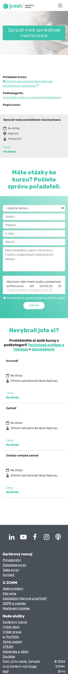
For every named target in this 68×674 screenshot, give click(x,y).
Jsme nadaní (12, 642)
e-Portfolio (11, 637)
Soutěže (9, 657)
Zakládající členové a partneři (25, 599)
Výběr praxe (12, 632)
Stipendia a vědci (15, 652)
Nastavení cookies (16, 608)
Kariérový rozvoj (15, 622)
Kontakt (8, 575)
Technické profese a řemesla (22, 97)
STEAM (8, 647)
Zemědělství (52, 97)
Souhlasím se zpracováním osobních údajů (36, 298)
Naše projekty (13, 589)
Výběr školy (11, 627)
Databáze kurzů (14, 565)
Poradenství (12, 560)
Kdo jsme (9, 594)
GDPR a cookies (14, 603)
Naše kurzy (11, 570)
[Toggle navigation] (60, 5)
